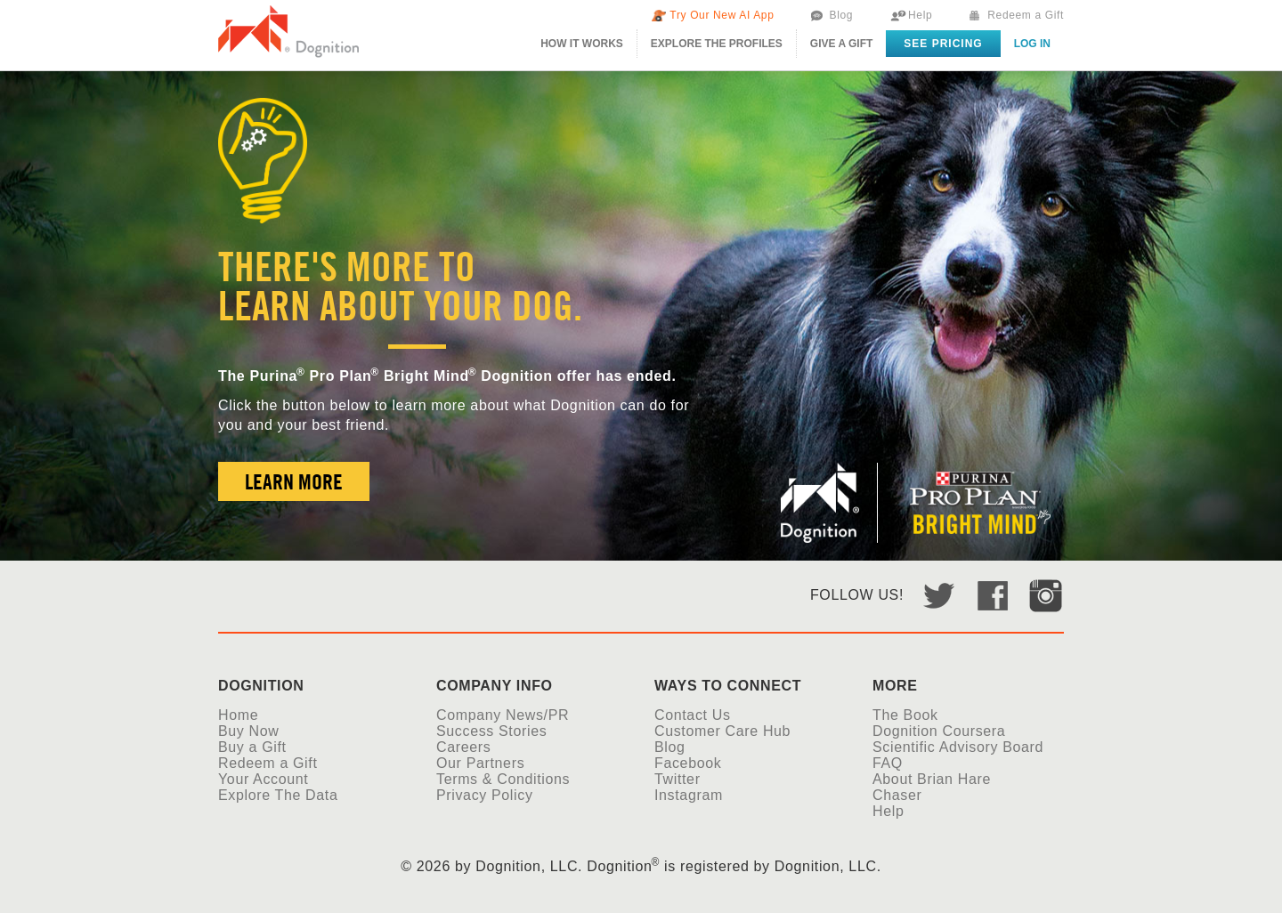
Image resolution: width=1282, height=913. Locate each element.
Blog (841, 15)
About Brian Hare (931, 779)
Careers (463, 747)
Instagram (688, 795)
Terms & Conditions (503, 779)
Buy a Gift (252, 747)
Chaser (896, 795)
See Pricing (943, 43)
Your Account (263, 779)
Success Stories (491, 731)
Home (238, 715)
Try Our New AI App (721, 15)
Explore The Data (277, 795)
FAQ (887, 763)
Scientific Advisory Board (957, 747)
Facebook (687, 763)
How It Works (581, 43)
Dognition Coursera (938, 731)
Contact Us (692, 715)
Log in (1032, 43)
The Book (905, 715)
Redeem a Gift (1025, 15)
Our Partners (480, 763)
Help (920, 15)
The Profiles (717, 43)
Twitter (677, 779)
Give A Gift (841, 43)
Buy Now (249, 731)
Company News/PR (502, 715)
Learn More (294, 481)
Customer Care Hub (722, 731)
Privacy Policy (484, 795)
